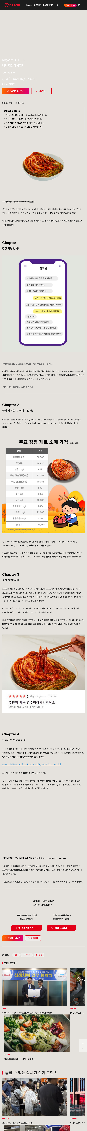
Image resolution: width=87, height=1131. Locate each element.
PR (24, 1105)
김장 (15, 867)
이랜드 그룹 (13, 1098)
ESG (24, 1113)
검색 (57, 5)
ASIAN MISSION (11, 1117)
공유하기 (32, 850)
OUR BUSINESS (10, 1113)
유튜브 (72, 1113)
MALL (29, 5)
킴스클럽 (39, 867)
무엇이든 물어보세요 (41, 1113)
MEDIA (25, 1117)
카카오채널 (80, 1113)
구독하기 (62, 1117)
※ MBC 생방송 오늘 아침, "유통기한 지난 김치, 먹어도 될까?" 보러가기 (31, 677)
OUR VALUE (9, 1105)
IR (23, 1109)
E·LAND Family (53, 1105)
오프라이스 (27, 867)
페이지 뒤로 (83, 1049)
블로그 (65, 1113)
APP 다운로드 (70, 5)
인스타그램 (58, 1113)
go (71, 1105)
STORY (37, 5)
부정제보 (37, 1109)
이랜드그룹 (12, 5)
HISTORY (8, 1109)
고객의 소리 (38, 1105)
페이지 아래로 (83, 1042)
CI (5, 1122)
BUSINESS (48, 5)
